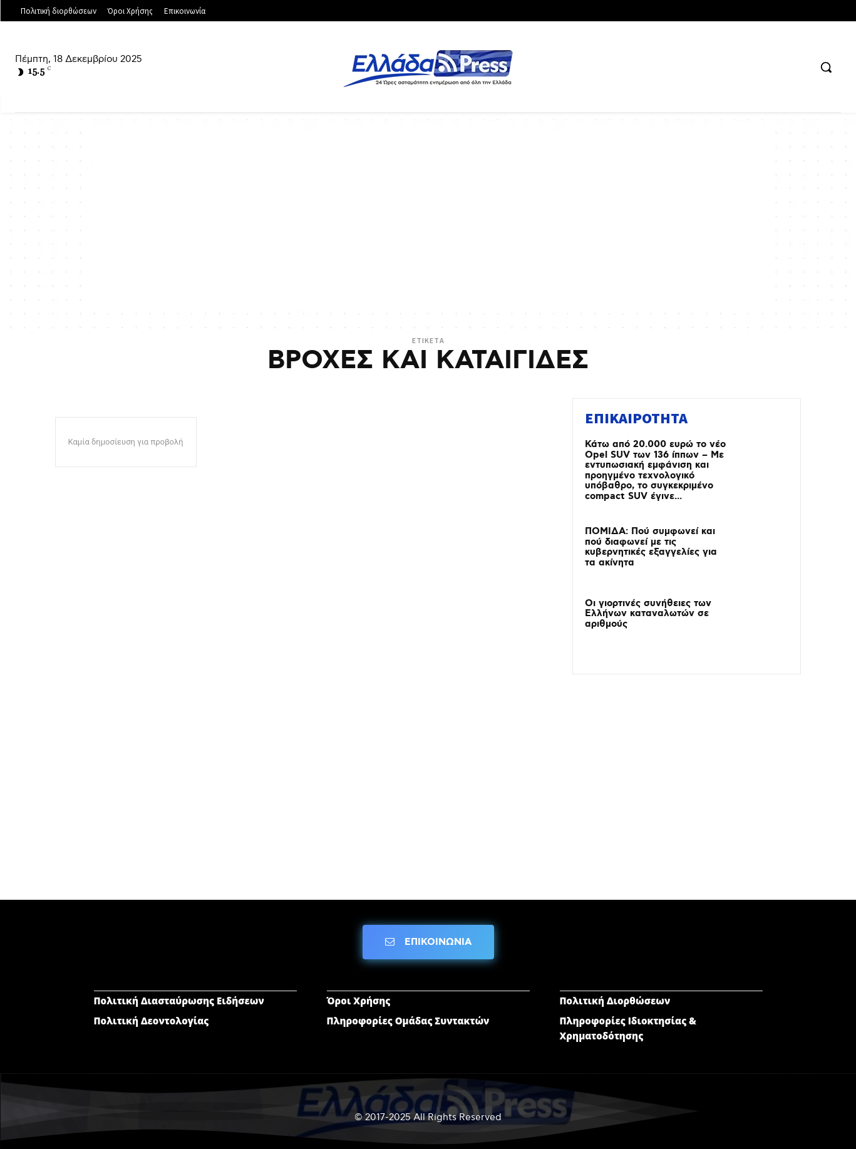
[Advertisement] (428, 219)
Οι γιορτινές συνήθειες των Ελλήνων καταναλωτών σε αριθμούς (648, 614)
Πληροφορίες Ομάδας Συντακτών (408, 1020)
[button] (826, 67)
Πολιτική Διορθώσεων (615, 1000)
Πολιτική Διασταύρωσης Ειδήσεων (179, 1000)
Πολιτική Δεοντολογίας (151, 1020)
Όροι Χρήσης (359, 1000)
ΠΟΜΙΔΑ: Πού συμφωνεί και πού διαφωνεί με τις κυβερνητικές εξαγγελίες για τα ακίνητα (651, 547)
